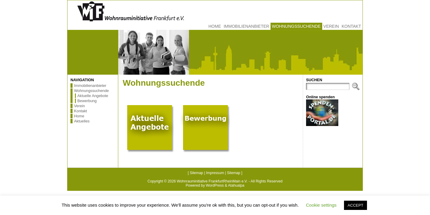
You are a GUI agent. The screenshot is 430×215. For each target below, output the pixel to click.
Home (79, 116)
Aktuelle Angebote (92, 95)
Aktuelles (82, 121)
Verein (79, 106)
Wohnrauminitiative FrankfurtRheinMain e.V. (212, 181)
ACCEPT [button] (355, 205)
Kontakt (80, 111)
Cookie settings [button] (321, 205)
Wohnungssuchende (91, 90)
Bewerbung (87, 101)
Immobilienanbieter (90, 85)
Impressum (215, 173)
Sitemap (196, 173)
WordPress (215, 185)
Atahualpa (236, 185)
